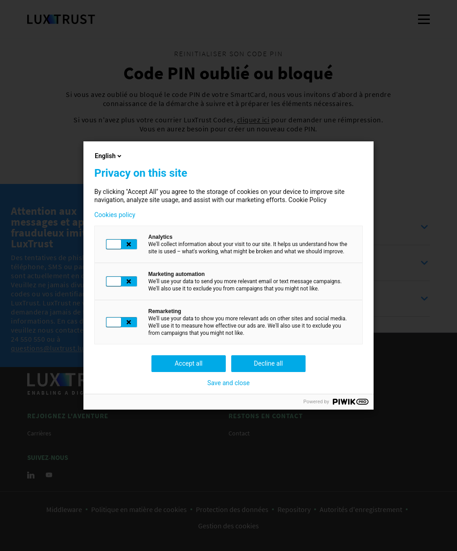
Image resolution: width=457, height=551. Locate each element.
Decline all (268, 363)
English (109, 156)
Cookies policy (114, 214)
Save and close (228, 383)
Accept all (189, 363)
